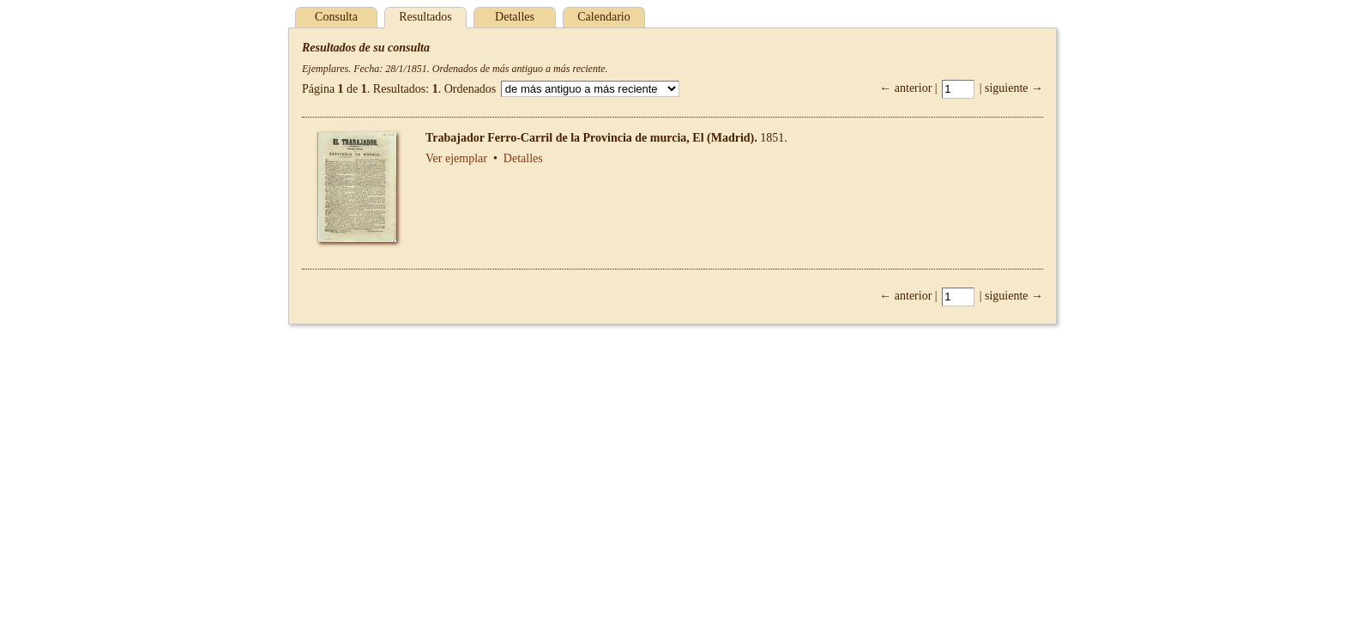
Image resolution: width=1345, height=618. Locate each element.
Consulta (336, 16)
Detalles (514, 16)
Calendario (603, 16)
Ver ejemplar (456, 158)
